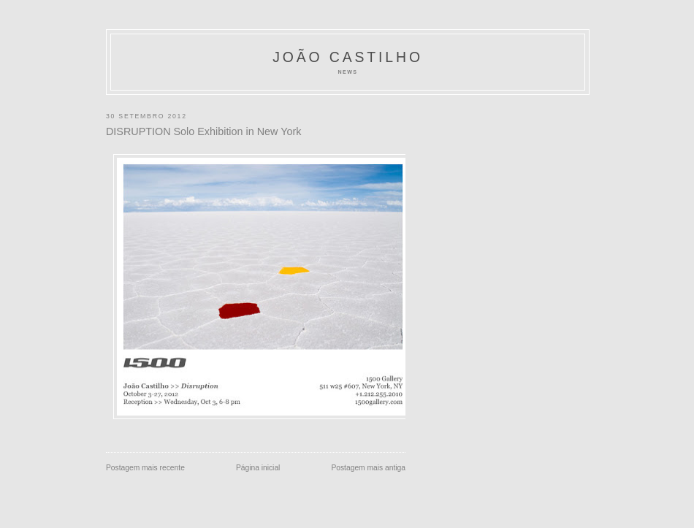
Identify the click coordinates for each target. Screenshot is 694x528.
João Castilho (347, 57)
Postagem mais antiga (368, 468)
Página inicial (258, 468)
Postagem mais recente (145, 468)
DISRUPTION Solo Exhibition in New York (203, 131)
